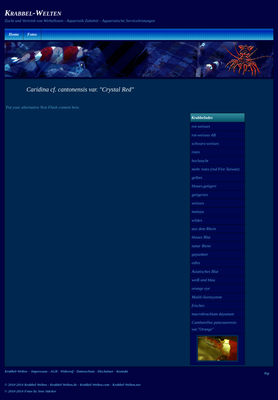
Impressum (39, 371)
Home (14, 34)
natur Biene (201, 245)
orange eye (201, 288)
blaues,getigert (204, 186)
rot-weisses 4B (204, 135)
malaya (198, 211)
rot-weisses (201, 126)
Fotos (32, 34)
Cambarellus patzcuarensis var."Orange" (214, 325)
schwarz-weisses (205, 143)
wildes (197, 220)
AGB (54, 371)
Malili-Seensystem (207, 297)
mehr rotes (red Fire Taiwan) (215, 169)
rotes (196, 151)
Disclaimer (105, 371)
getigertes (200, 194)
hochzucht (200, 160)
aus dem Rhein (204, 228)
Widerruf (67, 371)
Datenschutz (85, 371)
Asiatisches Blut (205, 271)
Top (266, 373)
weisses (198, 203)
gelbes (197, 177)
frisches (198, 305)
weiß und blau (203, 279)
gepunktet (200, 254)
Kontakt (122, 371)
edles (196, 262)
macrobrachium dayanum (213, 314)
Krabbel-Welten (16, 371)
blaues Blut (201, 237)
